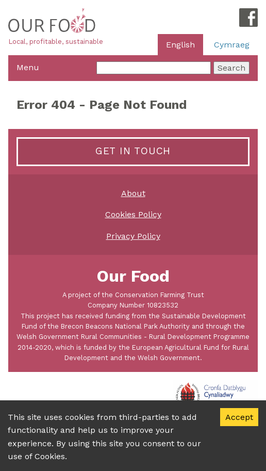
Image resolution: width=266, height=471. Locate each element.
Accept (239, 417)
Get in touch (133, 151)
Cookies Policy (133, 214)
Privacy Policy (133, 236)
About (133, 193)
